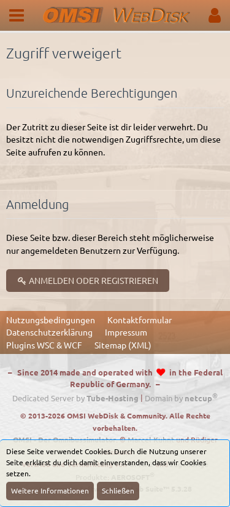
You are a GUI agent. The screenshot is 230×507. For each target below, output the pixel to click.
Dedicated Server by (75, 398)
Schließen (118, 490)
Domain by (181, 398)
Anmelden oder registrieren (87, 280)
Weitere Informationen (50, 490)
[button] (16, 15)
